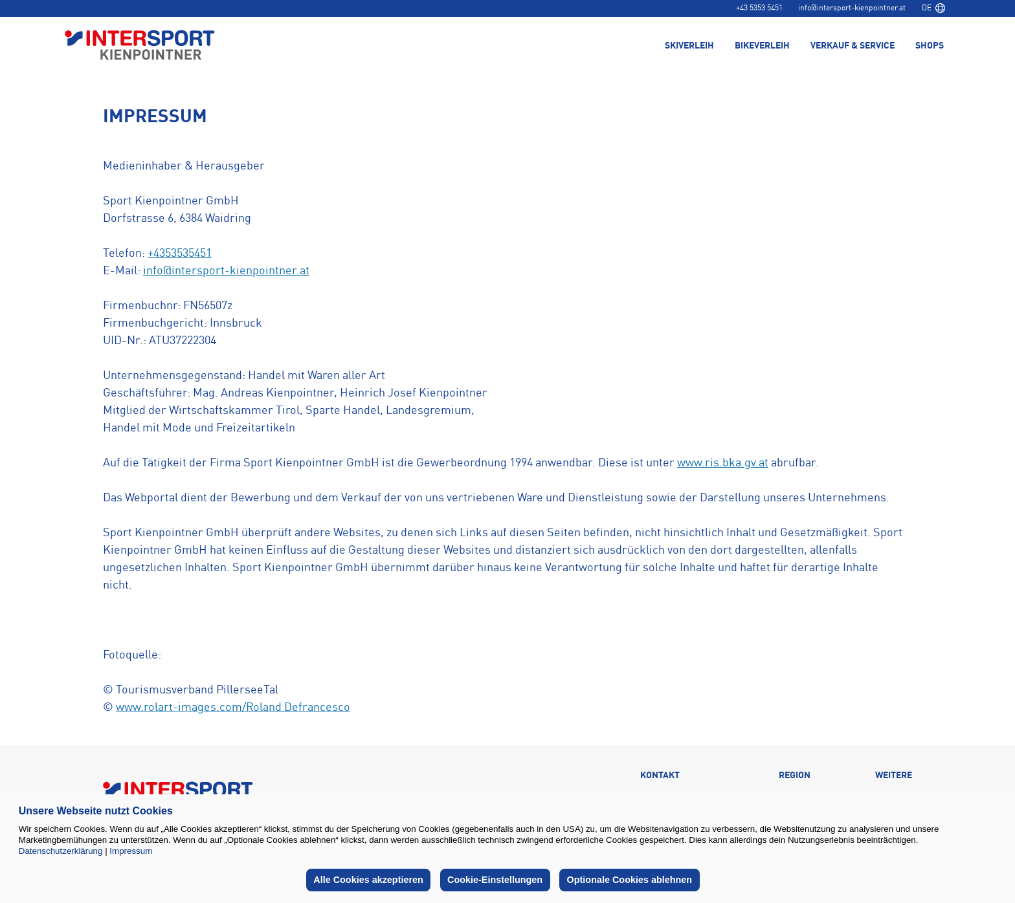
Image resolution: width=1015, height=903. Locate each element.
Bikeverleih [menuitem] (762, 46)
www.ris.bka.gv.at (722, 463)
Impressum (130, 851)
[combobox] (933, 8)
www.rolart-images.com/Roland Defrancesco (233, 707)
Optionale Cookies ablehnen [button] (630, 880)
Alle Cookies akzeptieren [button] (368, 880)
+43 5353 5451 (759, 8)
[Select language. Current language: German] (933, 8)
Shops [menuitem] (929, 46)
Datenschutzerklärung (61, 851)
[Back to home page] (140, 46)
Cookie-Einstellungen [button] (494, 880)
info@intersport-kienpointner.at (852, 8)
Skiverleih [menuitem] (689, 46)
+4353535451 (180, 253)
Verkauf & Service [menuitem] (852, 46)
